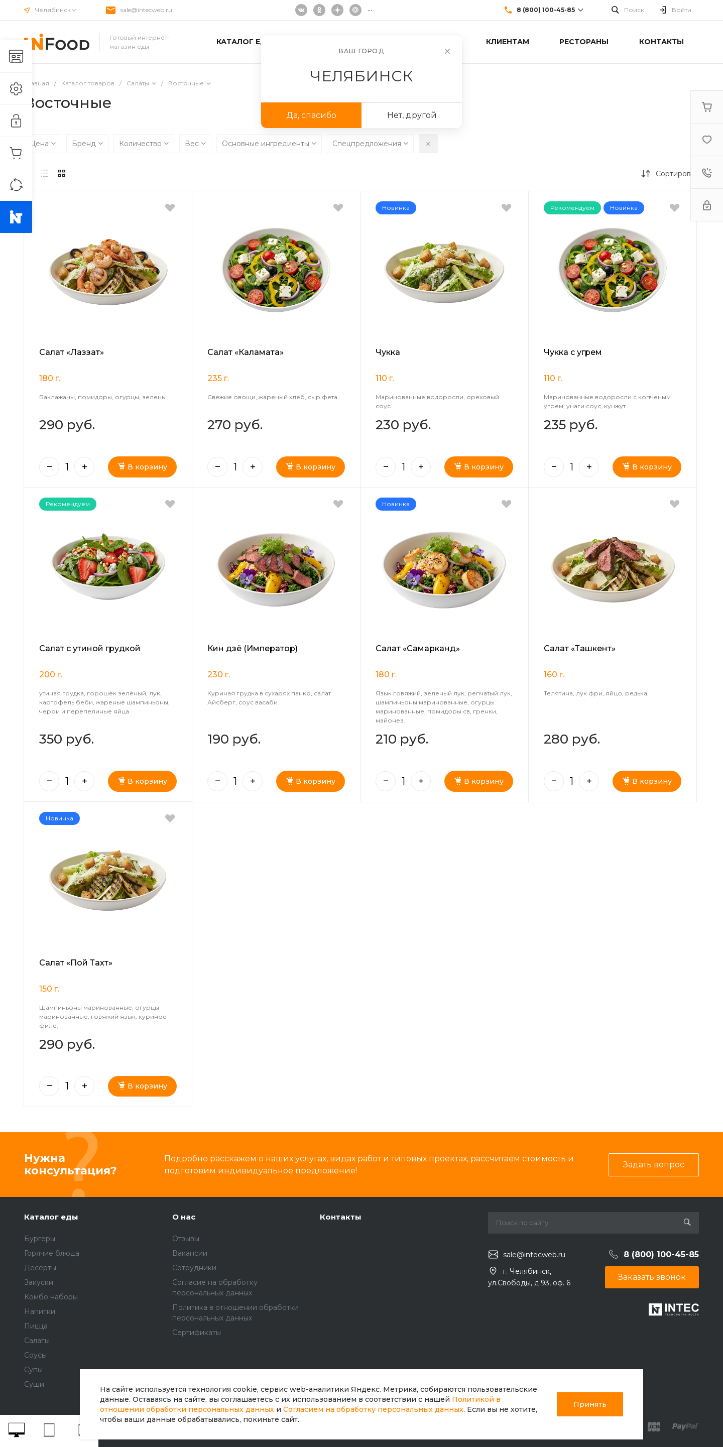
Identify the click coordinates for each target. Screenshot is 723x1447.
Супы (33, 1369)
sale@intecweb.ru (146, 10)
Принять (590, 1404)
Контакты (341, 1217)
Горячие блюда (51, 1253)
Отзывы (185, 1238)
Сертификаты (196, 1332)
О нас (183, 1217)
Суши (34, 1384)
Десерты (40, 1267)
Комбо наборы (51, 1296)
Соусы (35, 1355)
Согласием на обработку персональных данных (373, 1409)
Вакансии (189, 1253)
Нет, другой (412, 115)
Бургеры (39, 1238)
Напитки (39, 1311)
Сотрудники (194, 1267)
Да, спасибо (311, 115)
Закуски (38, 1282)
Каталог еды (51, 1217)
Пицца (36, 1326)
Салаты (37, 1340)
